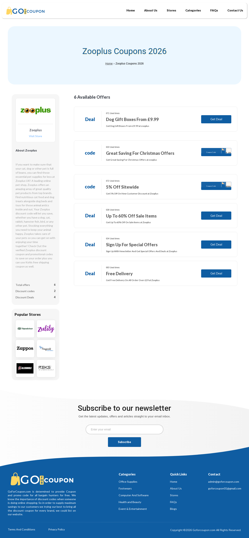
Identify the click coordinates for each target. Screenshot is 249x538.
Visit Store (35, 136)
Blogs (173, 508)
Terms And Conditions (21, 529)
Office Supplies (128, 481)
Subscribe (124, 442)
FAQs (173, 502)
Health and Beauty (130, 502)
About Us (176, 488)
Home (109, 63)
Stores (174, 495)
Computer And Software (134, 495)
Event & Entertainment (133, 508)
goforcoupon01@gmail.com (224, 488)
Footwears (125, 488)
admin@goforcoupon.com (223, 481)
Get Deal (216, 119)
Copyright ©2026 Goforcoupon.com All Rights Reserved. (205, 530)
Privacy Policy (56, 529)
